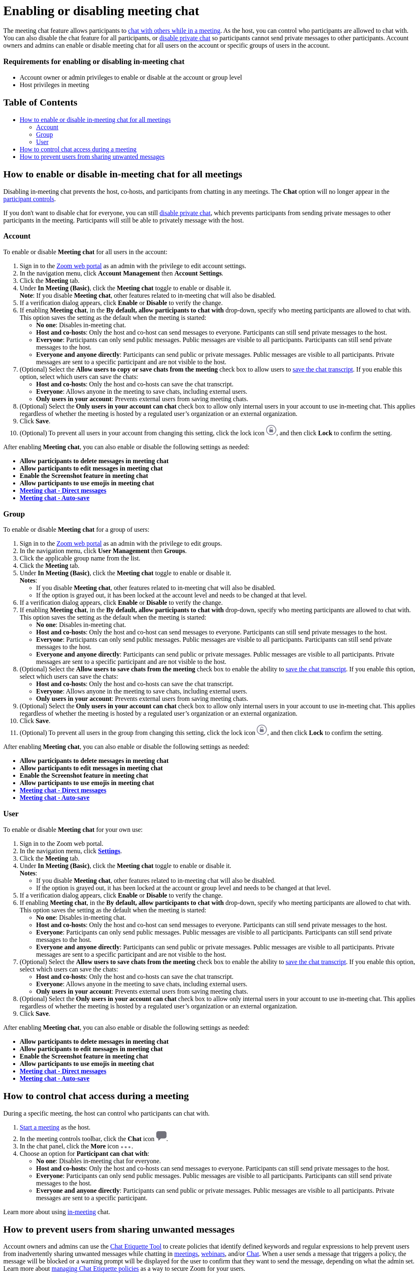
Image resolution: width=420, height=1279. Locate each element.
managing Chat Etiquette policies (95, 1268)
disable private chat (184, 37)
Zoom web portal (79, 265)
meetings (186, 1253)
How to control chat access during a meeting (78, 149)
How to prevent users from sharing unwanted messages (92, 156)
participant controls (28, 198)
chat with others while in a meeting (174, 30)
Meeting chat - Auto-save (54, 497)
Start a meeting (39, 1127)
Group (44, 134)
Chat (253, 1253)
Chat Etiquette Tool (136, 1246)
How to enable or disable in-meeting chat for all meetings (95, 119)
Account (47, 127)
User (42, 141)
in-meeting (81, 1211)
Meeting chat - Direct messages (63, 490)
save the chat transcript (323, 369)
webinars (213, 1253)
